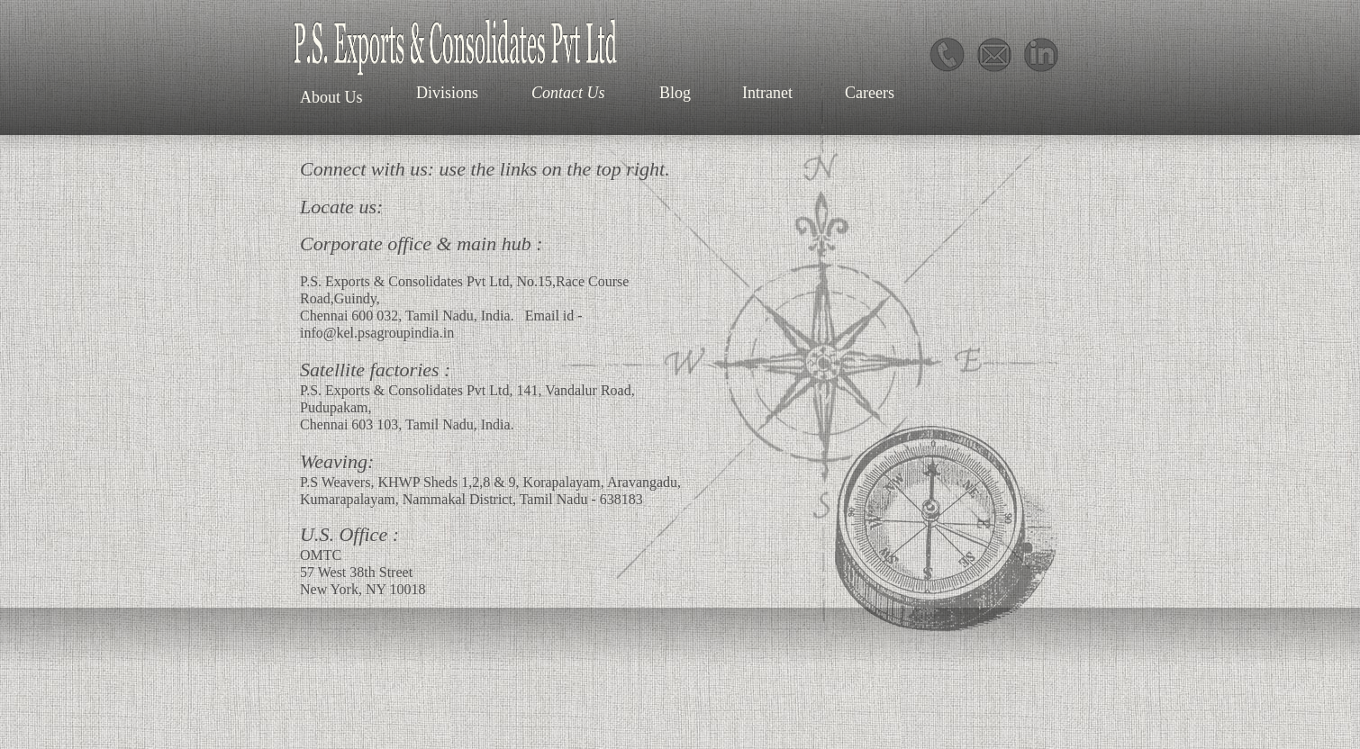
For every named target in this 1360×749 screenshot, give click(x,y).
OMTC (320, 555)
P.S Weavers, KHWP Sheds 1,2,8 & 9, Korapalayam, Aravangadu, (490, 482)
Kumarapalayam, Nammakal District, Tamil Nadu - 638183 (471, 499)
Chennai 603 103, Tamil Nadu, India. (407, 424)
